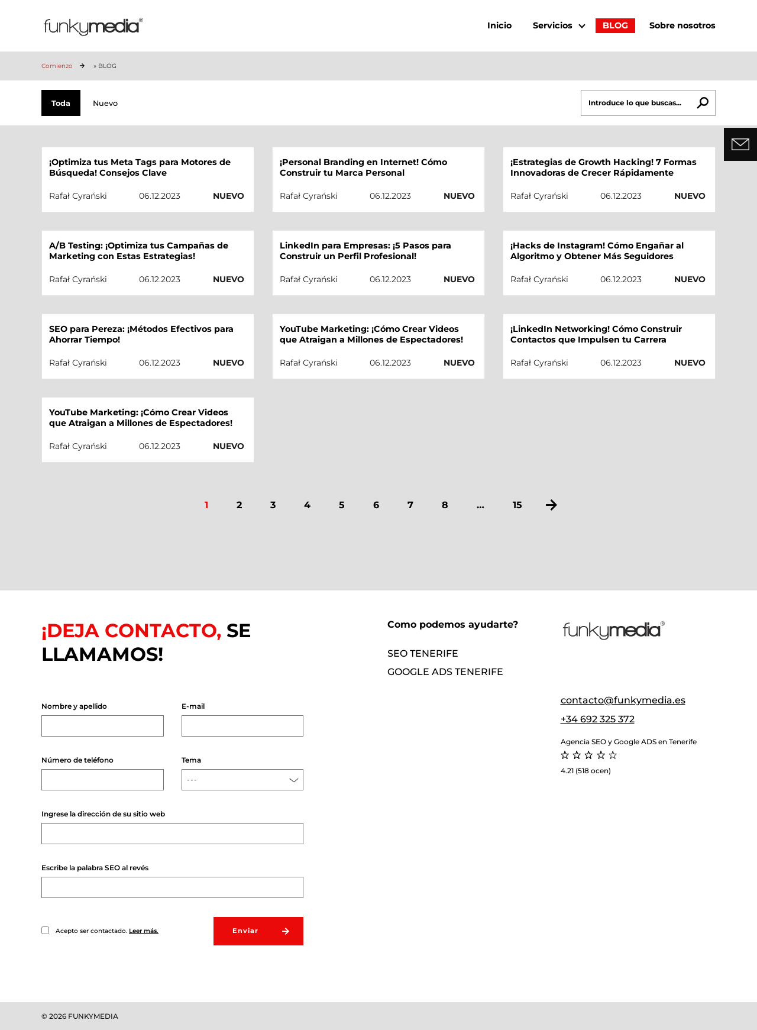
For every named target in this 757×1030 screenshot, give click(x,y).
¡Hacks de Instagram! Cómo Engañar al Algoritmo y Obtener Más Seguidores (597, 250)
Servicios (552, 25)
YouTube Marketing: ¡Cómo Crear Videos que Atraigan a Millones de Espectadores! (371, 334)
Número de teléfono (102, 772)
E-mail (243, 719)
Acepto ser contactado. (99, 931)
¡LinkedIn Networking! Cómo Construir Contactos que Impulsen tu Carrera (596, 334)
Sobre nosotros (682, 25)
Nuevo (105, 103)
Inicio (499, 25)
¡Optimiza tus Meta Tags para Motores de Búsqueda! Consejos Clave (140, 167)
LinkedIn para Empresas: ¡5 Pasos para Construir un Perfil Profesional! (365, 250)
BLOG (615, 25)
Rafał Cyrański (78, 195)
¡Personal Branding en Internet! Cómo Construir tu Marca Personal (363, 167)
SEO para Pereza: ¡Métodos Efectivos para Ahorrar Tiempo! (141, 334)
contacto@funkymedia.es (623, 700)
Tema (243, 772)
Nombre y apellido (102, 719)
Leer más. (143, 930)
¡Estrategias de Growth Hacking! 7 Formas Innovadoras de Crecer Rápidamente (603, 167)
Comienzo (57, 66)
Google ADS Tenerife (445, 671)
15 (517, 505)
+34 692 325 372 (598, 719)
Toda (60, 103)
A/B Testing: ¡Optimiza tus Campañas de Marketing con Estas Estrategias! (138, 250)
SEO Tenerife (422, 653)
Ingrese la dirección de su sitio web (172, 826)
